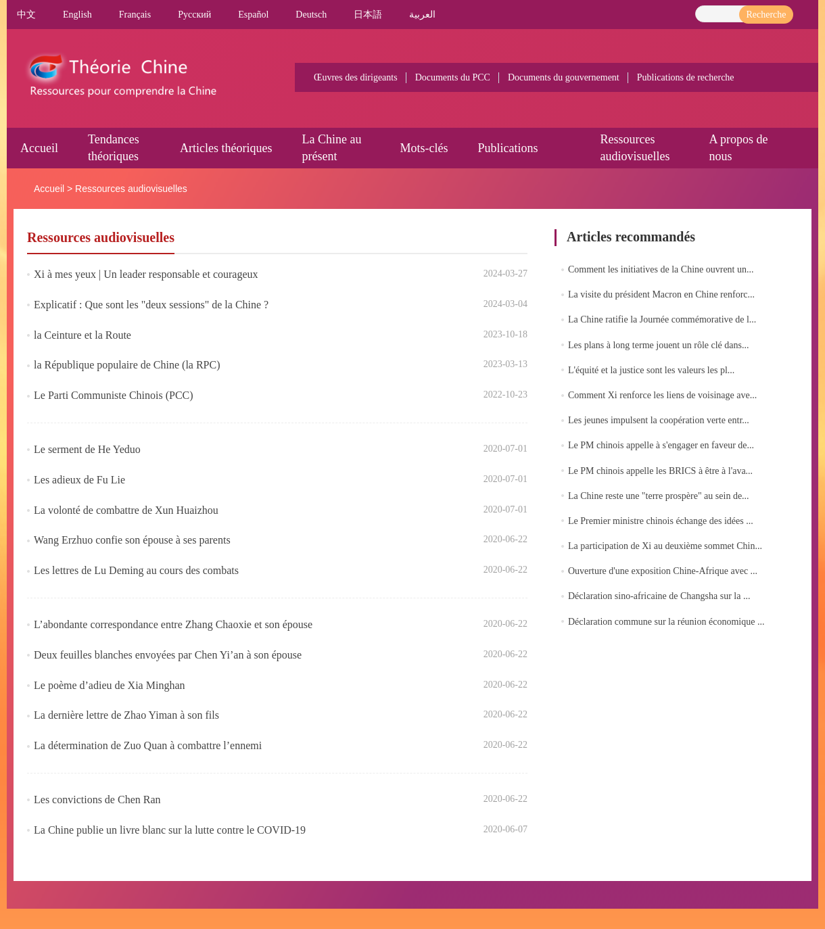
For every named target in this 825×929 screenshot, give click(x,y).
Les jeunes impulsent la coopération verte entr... (658, 420)
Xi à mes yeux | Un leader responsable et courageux (146, 274)
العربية (422, 14)
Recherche (766, 14)
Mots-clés (424, 148)
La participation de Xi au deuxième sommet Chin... (665, 546)
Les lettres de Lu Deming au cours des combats (136, 570)
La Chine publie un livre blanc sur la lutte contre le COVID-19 (170, 830)
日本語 (368, 14)
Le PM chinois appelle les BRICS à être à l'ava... (660, 471)
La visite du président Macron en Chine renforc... (661, 294)
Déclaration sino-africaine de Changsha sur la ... (659, 596)
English (77, 14)
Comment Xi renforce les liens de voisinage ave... (662, 395)
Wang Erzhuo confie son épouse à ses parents (132, 540)
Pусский (194, 14)
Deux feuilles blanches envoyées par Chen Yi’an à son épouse (168, 655)
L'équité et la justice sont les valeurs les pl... (651, 370)
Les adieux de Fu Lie (79, 479)
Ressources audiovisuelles (131, 188)
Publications (507, 148)
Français (135, 14)
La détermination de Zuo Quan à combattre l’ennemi (148, 745)
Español (253, 14)
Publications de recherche (685, 77)
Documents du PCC (452, 77)
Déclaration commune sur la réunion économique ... (666, 622)
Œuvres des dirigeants (356, 77)
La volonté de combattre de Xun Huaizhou (126, 510)
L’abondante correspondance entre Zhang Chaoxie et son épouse (173, 624)
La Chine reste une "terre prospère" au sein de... (658, 496)
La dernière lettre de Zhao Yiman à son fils (126, 715)
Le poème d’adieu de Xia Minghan (109, 685)
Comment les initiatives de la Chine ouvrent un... (661, 269)
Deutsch (311, 14)
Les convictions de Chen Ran (97, 799)
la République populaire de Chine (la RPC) (127, 365)
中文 (26, 14)
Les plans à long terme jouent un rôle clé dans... (658, 345)
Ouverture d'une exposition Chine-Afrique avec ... (662, 571)
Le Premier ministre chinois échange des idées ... (660, 521)
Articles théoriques (226, 148)
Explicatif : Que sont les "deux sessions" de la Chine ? (151, 304)
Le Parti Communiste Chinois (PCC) (113, 395)
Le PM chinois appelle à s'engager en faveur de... (661, 445)
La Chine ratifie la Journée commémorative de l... (662, 319)
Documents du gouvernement (563, 77)
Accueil (39, 148)
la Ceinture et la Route (82, 335)
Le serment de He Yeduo (87, 449)
